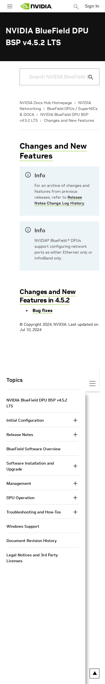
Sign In (92, 6)
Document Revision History (31, 540)
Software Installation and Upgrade (30, 466)
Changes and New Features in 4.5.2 (48, 295)
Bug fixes (42, 310)
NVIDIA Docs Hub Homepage (46, 102)
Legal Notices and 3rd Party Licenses (32, 557)
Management (18, 483)
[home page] (36, 6)
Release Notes (19, 434)
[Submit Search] (87, 77)
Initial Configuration (25, 420)
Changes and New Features (69, 120)
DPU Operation (20, 497)
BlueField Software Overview (33, 448)
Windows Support (22, 526)
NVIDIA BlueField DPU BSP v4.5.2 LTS (36, 403)
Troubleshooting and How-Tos (33, 512)
